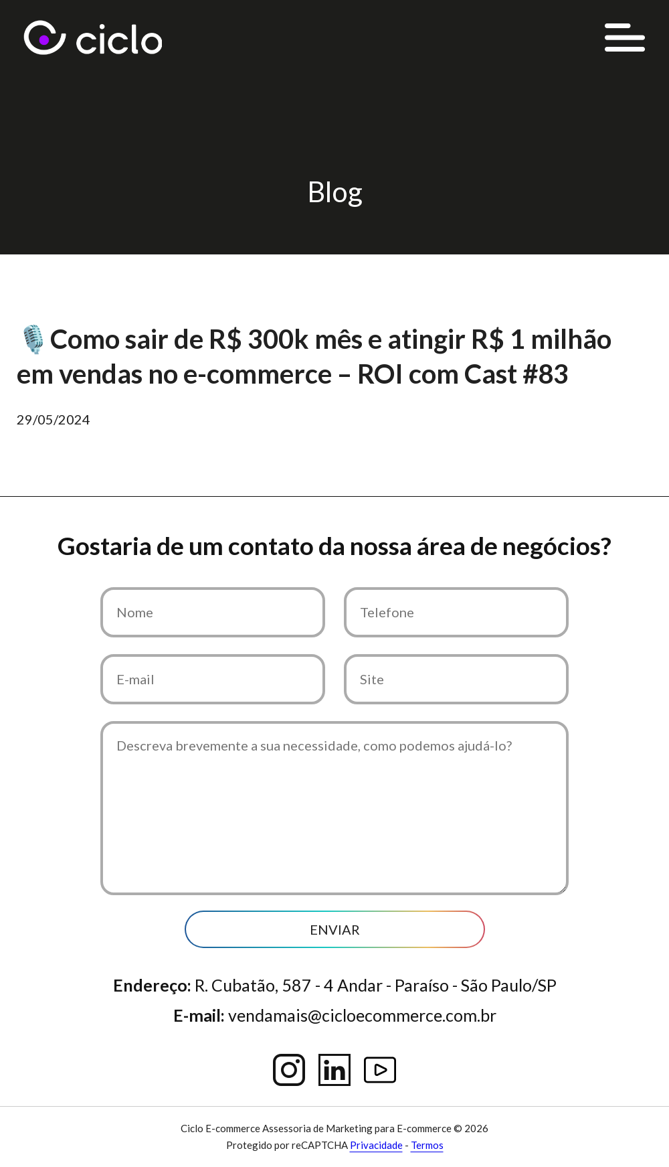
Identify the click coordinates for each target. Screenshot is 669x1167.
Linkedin (334, 1070)
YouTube (380, 1070)
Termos (427, 1145)
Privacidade (376, 1145)
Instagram (289, 1070)
